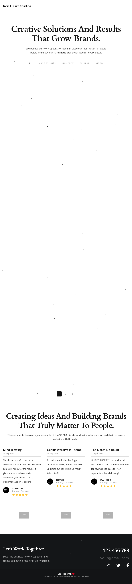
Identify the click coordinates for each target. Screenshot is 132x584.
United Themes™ (81, 576)
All (31, 63)
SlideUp (85, 63)
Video (99, 63)
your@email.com (114, 557)
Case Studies (47, 63)
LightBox (68, 63)
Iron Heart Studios (17, 6)
